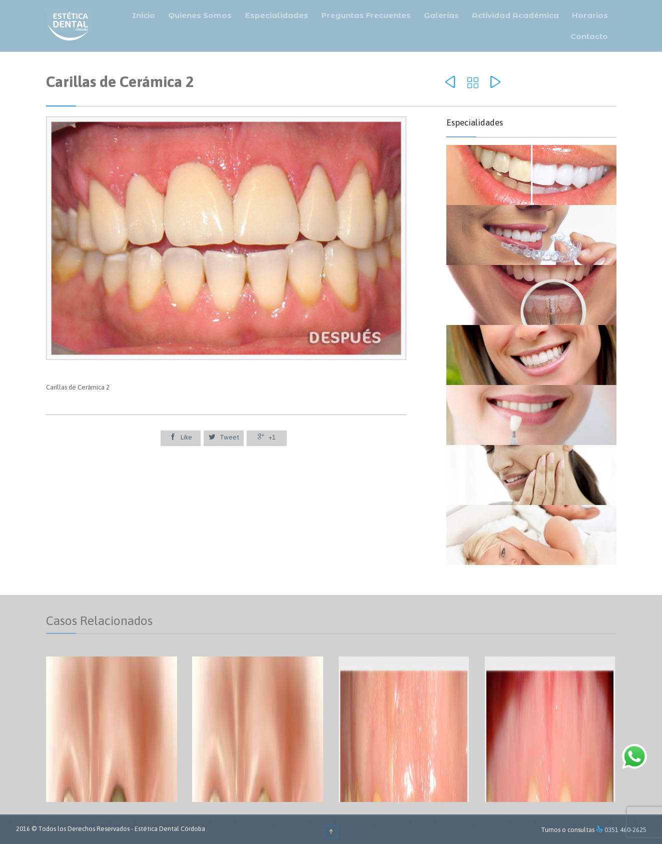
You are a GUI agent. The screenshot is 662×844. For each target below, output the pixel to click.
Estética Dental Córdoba (170, 828)
